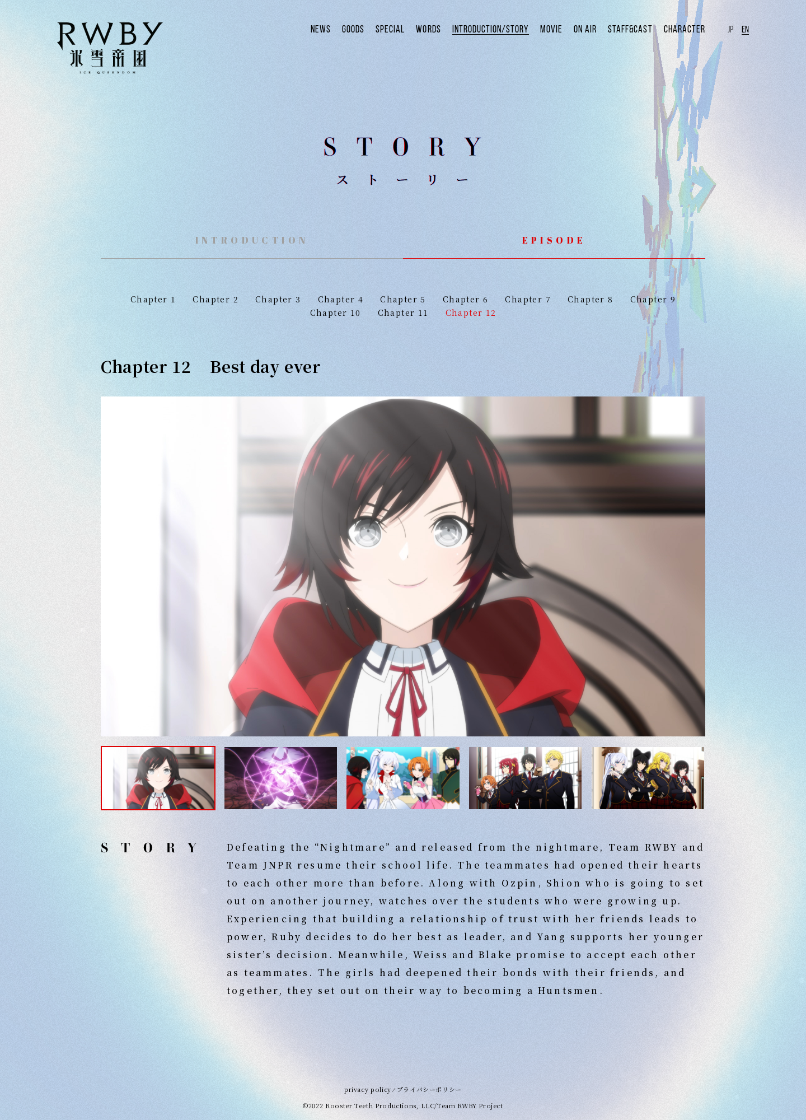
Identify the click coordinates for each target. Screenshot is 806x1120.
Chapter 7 (528, 299)
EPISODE (554, 240)
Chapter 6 (466, 299)
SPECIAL (418, 29)
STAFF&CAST (639, 29)
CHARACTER (687, 29)
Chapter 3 (278, 299)
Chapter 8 (590, 299)
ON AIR (597, 29)
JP (730, 29)
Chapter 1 (153, 299)
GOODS (384, 29)
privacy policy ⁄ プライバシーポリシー (403, 1089)
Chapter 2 (215, 299)
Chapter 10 (335, 312)
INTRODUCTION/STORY (510, 29)
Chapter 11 (403, 312)
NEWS (354, 29)
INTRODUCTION (252, 240)
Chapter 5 (403, 299)
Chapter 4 (341, 299)
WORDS (453, 29)
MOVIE (566, 29)
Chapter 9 (653, 299)
